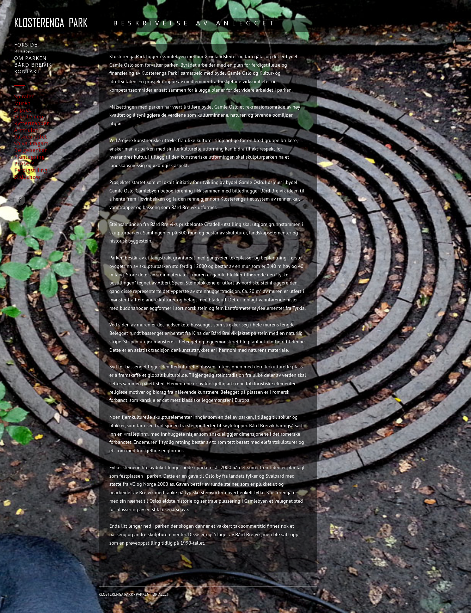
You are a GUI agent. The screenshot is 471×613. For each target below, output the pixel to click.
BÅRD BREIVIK (33, 64)
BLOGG (23, 51)
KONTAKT (27, 71)
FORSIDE (25, 44)
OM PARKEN (30, 58)
